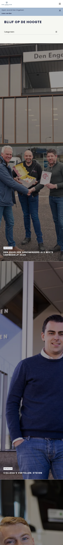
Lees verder (7, 13)
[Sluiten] (59, 10)
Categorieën (31, 31)
